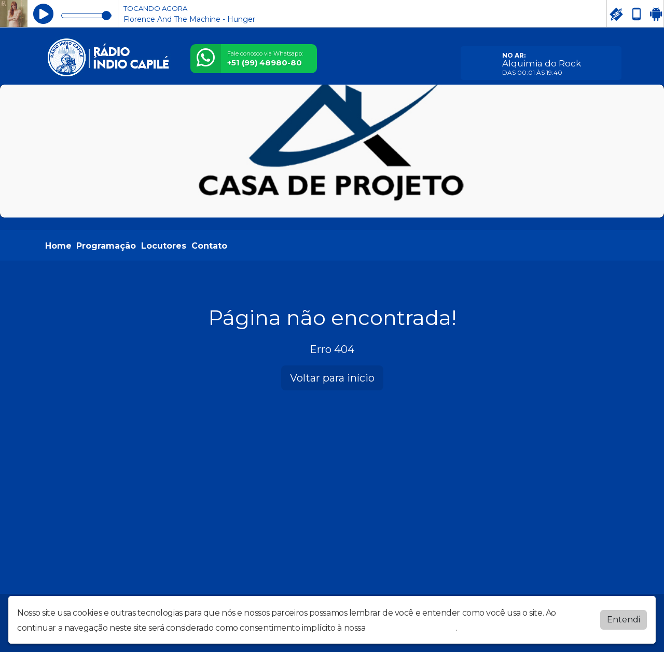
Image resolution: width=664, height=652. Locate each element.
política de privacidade (411, 628)
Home (58, 246)
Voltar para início (332, 378)
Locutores (163, 246)
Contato (209, 246)
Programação (106, 246)
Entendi (623, 619)
